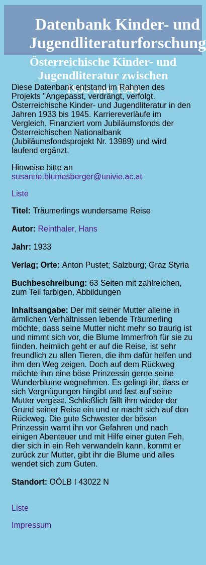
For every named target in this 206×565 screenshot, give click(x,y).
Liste (20, 193)
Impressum (31, 525)
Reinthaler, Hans (67, 228)
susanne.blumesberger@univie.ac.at (77, 176)
